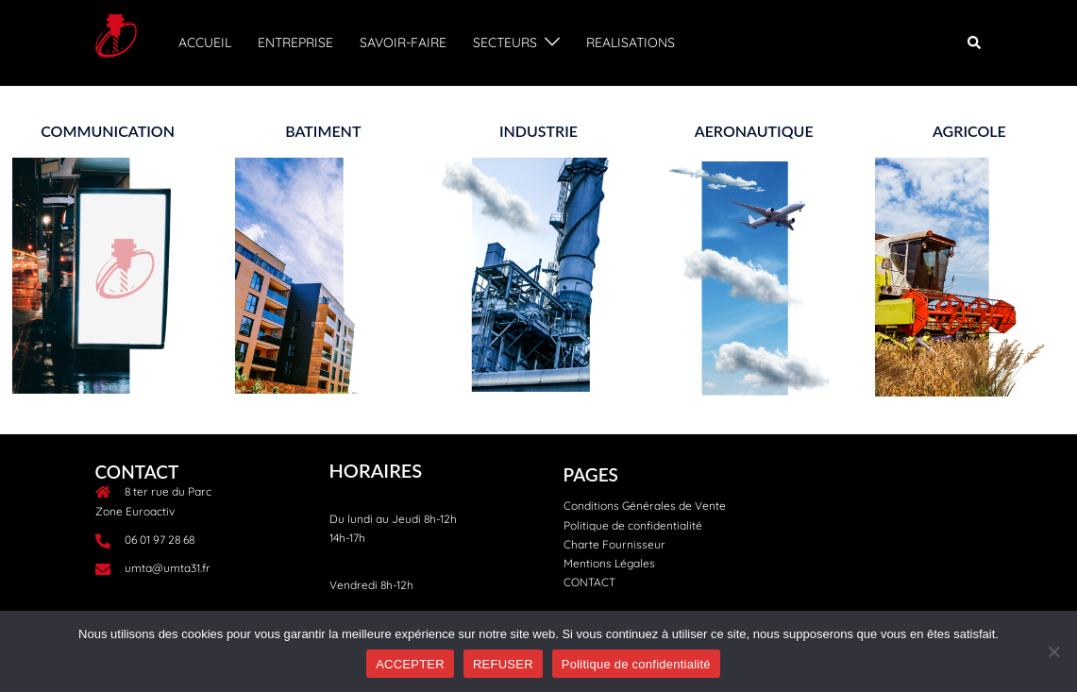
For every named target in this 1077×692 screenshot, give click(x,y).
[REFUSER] (1053, 651)
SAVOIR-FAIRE (403, 42)
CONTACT (589, 582)
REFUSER (503, 664)
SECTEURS (505, 42)
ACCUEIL (204, 42)
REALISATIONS (630, 42)
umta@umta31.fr (167, 568)
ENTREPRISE (295, 42)
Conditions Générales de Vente (645, 505)
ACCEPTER (410, 664)
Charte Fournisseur (614, 544)
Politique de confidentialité (633, 525)
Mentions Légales (609, 563)
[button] (975, 42)
